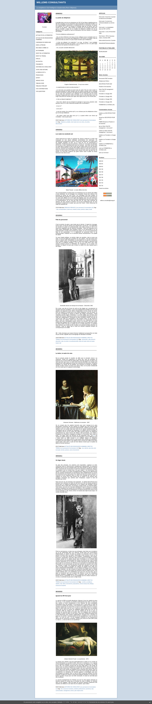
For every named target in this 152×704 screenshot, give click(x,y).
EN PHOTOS (39, 61)
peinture (83, 209)
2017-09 (101, 169)
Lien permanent (84, 120)
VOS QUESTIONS (40, 91)
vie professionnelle (73, 341)
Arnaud (101, 117)
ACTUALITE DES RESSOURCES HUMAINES (76, 337)
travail (74, 122)
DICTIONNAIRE (40, 50)
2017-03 (101, 182)
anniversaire (85, 339)
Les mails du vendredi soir (64, 134)
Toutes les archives (103, 188)
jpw (100, 126)
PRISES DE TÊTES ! (104, 81)
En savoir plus (110, 702)
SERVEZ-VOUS (40, 80)
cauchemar (88, 688)
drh (62, 688)
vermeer (63, 450)
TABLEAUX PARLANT (41, 86)
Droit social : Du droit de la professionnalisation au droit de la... (106, 23)
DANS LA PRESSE (40, 45)
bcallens (101, 113)
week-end (69, 209)
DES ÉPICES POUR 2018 (105, 84)
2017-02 (101, 185)
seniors (72, 690)
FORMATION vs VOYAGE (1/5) (106, 104)
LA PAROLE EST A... (41, 72)
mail (72, 122)
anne (100, 152)
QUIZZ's (38, 77)
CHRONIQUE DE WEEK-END (43, 42)
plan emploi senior (78, 690)
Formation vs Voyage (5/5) (105, 93)
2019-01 (101, 163)
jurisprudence (76, 583)
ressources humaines (61, 585)
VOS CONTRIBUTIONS (42, 88)
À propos (44, 27)
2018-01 (101, 166)
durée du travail (90, 341)
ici (94, 435)
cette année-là (91, 339)
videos (64, 583)
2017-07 (101, 174)
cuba (62, 341)
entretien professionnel (79, 688)
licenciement (76, 450)
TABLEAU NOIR (40, 83)
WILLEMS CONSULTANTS (51, 2)
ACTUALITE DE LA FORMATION (44, 35)
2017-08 (101, 172)
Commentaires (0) (88, 207)
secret (71, 450)
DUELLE (38, 58)
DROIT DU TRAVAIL (41, 56)
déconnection (59, 123)
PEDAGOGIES (39, 75)
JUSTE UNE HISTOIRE (42, 69)
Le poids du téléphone (63, 18)
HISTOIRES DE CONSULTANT (43, 66)
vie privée (87, 122)
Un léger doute (60, 460)
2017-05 (101, 180)
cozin (100, 148)
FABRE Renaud (103, 121)
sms (83, 448)
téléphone (63, 122)
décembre (58, 341)
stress (82, 122)
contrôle (84, 582)
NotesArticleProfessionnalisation (107, 43)
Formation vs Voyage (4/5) (105, 96)
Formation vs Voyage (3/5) (105, 99)
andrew (101, 130)
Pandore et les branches (105, 86)
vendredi (74, 209)
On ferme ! (106, 152)
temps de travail (82, 341)
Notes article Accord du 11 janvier (107, 40)
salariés (57, 583)
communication (59, 690)
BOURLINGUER (103, 51)
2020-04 (101, 161)
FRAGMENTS (39, 64)
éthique (91, 583)
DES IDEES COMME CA (42, 47)
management (66, 690)
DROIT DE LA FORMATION (43, 53)
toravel (78, 209)
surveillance (89, 582)
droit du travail (83, 583)
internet (86, 448)
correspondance (63, 209)
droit (92, 448)
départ (87, 209)
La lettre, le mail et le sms (64, 353)
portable (68, 122)
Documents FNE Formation (105, 78)
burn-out (79, 122)
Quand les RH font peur (63, 596)
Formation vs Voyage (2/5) (105, 102)
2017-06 (101, 177)
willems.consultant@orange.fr (107, 200)
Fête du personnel (62, 219)
